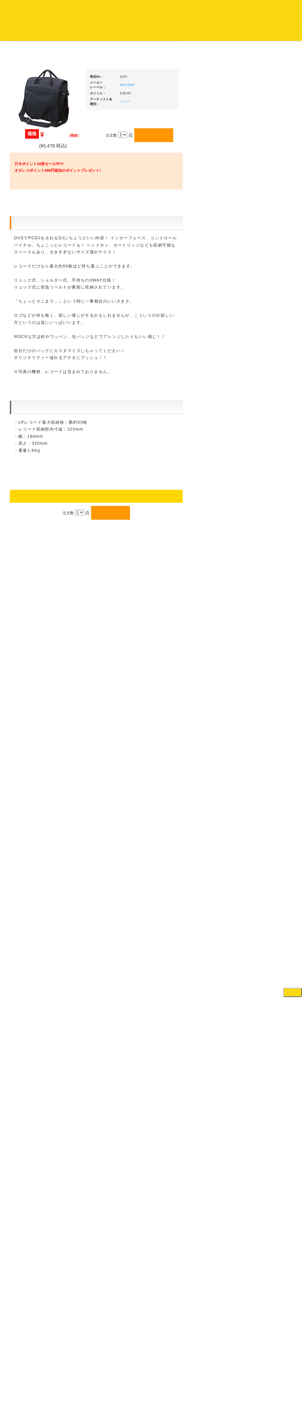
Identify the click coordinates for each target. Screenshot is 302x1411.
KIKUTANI (182, 92)
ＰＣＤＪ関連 (257, 367)
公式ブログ (93, 32)
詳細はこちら (25, 1041)
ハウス (24, 498)
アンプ (252, 697)
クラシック (28, 281)
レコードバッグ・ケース (267, 580)
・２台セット (262, 399)
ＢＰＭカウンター (261, 658)
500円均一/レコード (35, 619)
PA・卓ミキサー (259, 720)
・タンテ (258, 387)
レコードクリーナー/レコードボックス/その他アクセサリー (38, 725)
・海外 (28, 213)
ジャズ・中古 (30, 269)
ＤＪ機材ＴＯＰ (259, 300)
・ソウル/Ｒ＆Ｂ (36, 464)
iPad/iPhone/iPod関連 (264, 546)
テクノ (24, 510)
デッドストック (32, 642)
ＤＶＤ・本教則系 (261, 708)
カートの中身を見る (179, 32)
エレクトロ (28, 487)
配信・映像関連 (259, 742)
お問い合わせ (120, 32)
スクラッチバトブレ (35, 236)
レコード (215, 43)
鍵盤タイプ (260, 844)
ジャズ (24, 247)
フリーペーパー (32, 770)
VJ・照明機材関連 (261, 731)
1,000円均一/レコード (37, 631)
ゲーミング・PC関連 (264, 956)
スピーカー (255, 591)
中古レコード (30, 653)
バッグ (179, 109)
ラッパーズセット (266, 807)
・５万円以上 (262, 436)
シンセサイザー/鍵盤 (263, 894)
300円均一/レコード (35, 608)
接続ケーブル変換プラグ (267, 624)
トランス (26, 521)
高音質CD (27, 315)
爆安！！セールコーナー (267, 311)
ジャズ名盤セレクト (35, 258)
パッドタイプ (262, 855)
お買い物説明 (66, 32)
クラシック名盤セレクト (39, 292)
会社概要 (145, 32)
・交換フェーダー (266, 490)
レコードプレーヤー (263, 686)
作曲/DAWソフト (265, 779)
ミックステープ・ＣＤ (37, 665)
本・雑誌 (26, 759)
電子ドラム (255, 922)
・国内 (28, 224)
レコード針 (255, 501)
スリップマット (259, 513)
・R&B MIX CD (35, 476)
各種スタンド (257, 647)
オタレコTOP (13, 32)
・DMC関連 (33, 444)
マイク (252, 635)
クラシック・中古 (34, 303)
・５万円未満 (262, 424)
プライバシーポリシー (198, 1385)
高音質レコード (32, 326)
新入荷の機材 (257, 322)
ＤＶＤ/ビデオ (30, 709)
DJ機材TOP (40, 32)
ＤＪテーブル (257, 535)
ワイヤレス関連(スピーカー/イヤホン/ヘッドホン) (266, 607)
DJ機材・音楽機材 (250, 43)
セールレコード (32, 597)
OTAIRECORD (148, 1401)
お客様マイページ (222, 32)
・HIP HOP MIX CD (39, 433)
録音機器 (253, 883)
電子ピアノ (255, 934)
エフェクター (257, 945)
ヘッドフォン (257, 524)
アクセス (105, 1385)
